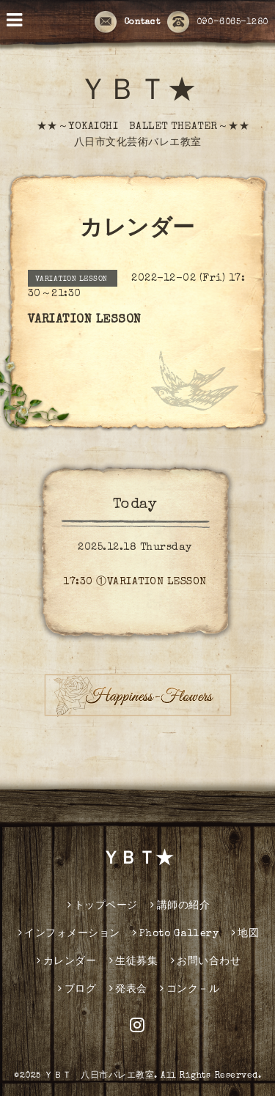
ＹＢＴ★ (137, 93)
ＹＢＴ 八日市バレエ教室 (99, 1076)
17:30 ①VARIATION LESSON (135, 582)
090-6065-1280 (217, 22)
